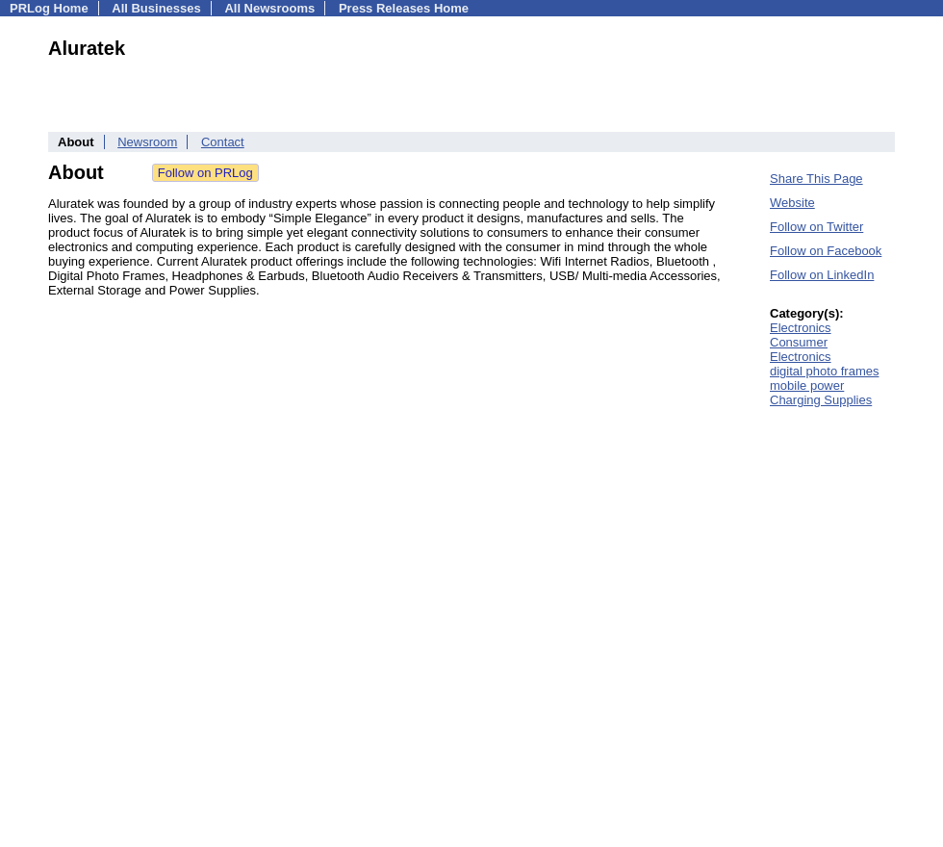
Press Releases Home (404, 8)
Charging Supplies (821, 400)
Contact (222, 142)
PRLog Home (49, 8)
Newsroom (147, 142)
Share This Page (816, 178)
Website (792, 202)
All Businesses (156, 8)
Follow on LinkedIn (822, 275)
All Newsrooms (269, 8)
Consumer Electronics (800, 349)
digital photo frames (824, 371)
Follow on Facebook (825, 251)
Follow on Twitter (816, 226)
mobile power (807, 385)
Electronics (800, 328)
